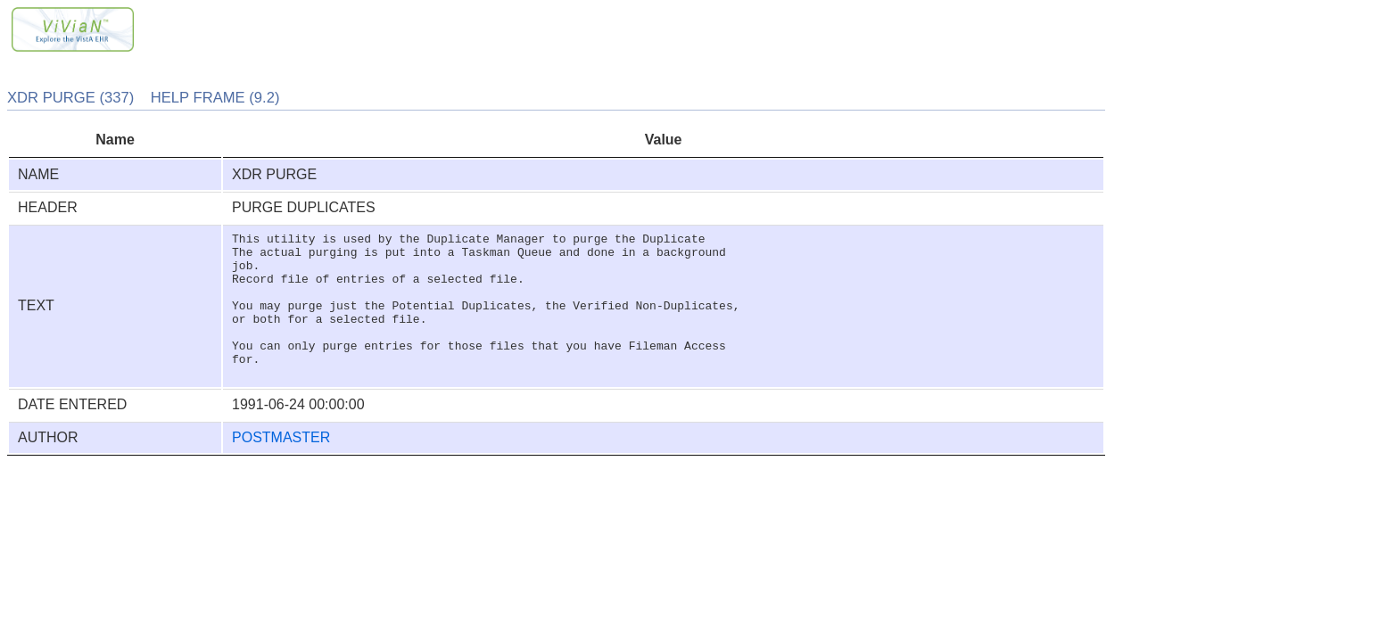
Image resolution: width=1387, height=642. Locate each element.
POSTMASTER (281, 466)
